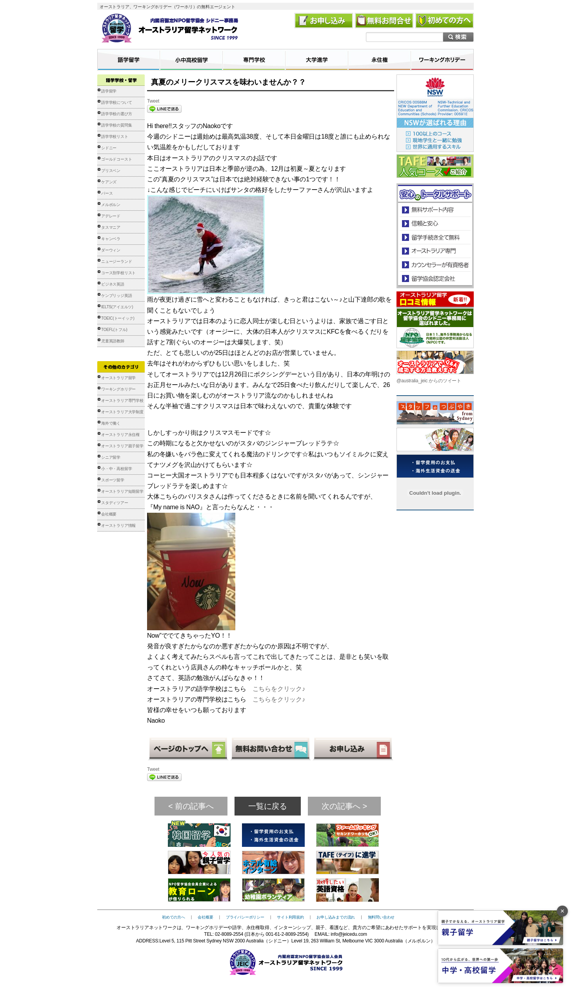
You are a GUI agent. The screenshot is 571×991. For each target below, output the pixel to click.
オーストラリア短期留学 (122, 491)
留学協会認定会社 (434, 278)
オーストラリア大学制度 (122, 412)
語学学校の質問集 (116, 125)
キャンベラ (110, 239)
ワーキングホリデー (118, 389)
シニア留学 (110, 457)
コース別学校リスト (118, 273)
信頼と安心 (435, 223)
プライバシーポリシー (245, 917)
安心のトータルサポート (435, 210)
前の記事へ (194, 806)
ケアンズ (108, 182)
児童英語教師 (112, 341)
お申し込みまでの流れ (335, 917)
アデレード (110, 216)
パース (107, 193)
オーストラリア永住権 (120, 434)
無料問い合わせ (381, 917)
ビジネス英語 (112, 284)
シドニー (108, 148)
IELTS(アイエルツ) (117, 307)
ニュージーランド (116, 261)
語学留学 (108, 91)
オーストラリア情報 (118, 525)
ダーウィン (110, 250)
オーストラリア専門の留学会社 (434, 251)
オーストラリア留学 (118, 378)
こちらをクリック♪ (279, 688)
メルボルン (110, 205)
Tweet (153, 101)
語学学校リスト (114, 136)
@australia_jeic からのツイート (428, 380)
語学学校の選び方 (116, 114)
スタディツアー (114, 503)
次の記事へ (341, 806)
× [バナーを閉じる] (562, 911)
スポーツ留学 (112, 480)
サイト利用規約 (290, 917)
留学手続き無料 (434, 237)
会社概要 (108, 514)
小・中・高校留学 (116, 469)
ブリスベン (110, 170)
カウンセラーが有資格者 (434, 264)
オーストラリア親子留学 (122, 446)
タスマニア (110, 227)
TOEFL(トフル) (114, 329)
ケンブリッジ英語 (116, 295)
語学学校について (116, 102)
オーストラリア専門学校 (122, 400)
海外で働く (110, 423)
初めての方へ (173, 917)
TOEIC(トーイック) (118, 318)
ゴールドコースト (116, 159)
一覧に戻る (267, 806)
